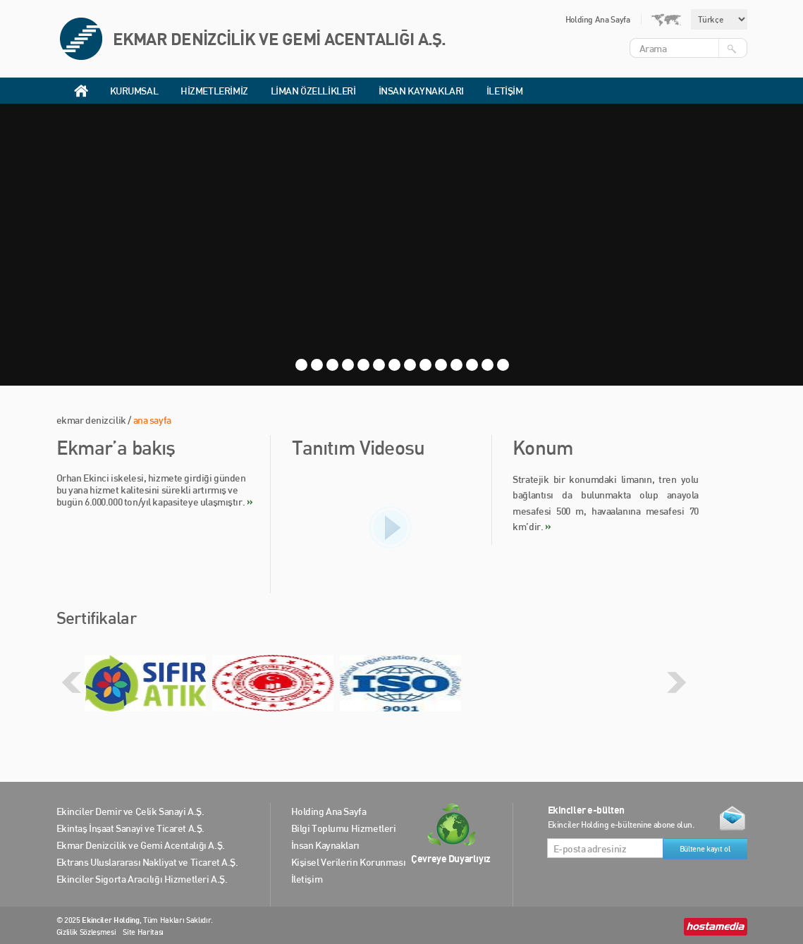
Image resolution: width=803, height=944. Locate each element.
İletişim (307, 879)
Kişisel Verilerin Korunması (348, 862)
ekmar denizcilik (91, 420)
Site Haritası (143, 932)
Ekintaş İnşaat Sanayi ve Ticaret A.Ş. (130, 828)
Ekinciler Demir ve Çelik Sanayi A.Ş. (130, 811)
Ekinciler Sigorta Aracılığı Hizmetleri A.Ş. (142, 879)
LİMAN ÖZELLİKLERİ (313, 91)
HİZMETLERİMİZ (214, 91)
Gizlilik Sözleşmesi (86, 932)
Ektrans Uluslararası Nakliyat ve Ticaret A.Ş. (147, 862)
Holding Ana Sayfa (597, 19)
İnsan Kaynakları (325, 845)
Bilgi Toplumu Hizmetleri (343, 828)
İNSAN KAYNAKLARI (421, 91)
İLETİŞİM (504, 91)
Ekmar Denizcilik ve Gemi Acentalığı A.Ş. (140, 845)
